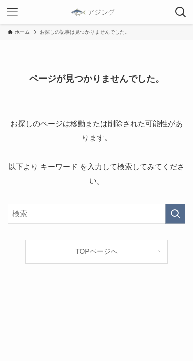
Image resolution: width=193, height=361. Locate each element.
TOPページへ (96, 251)
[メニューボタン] (12, 12)
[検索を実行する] (175, 214)
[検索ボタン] (181, 12)
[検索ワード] (96, 214)
